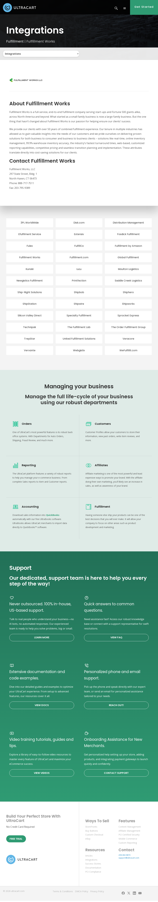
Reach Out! (116, 706)
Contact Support (116, 774)
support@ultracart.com (129, 859)
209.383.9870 (124, 856)
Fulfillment (15, 42)
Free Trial (16, 840)
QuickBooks (52, 516)
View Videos (42, 774)
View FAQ (116, 638)
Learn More (41, 638)
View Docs (42, 706)
